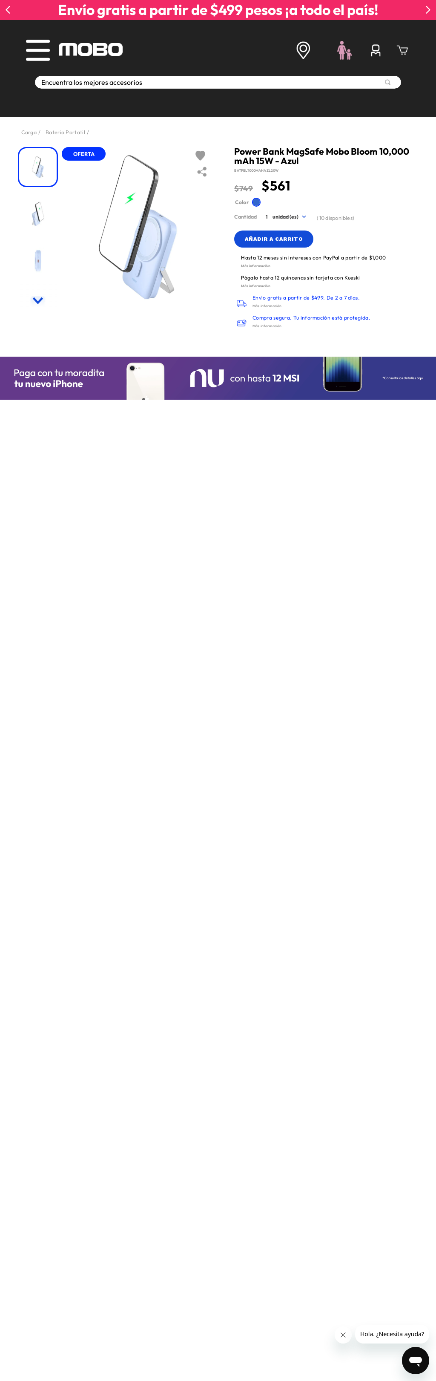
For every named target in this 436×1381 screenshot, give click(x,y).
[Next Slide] (428, 10)
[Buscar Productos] (387, 91)
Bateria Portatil (65, 132)
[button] (256, 202)
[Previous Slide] (8, 10)
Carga (29, 132)
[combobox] (218, 91)
